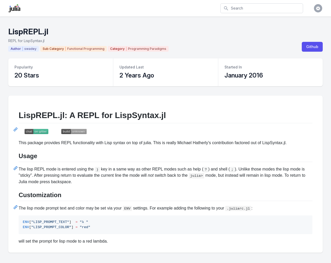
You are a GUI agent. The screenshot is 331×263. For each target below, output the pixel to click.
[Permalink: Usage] (16, 168)
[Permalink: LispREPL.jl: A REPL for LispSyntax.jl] (16, 129)
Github (312, 46)
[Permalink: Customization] (16, 207)
